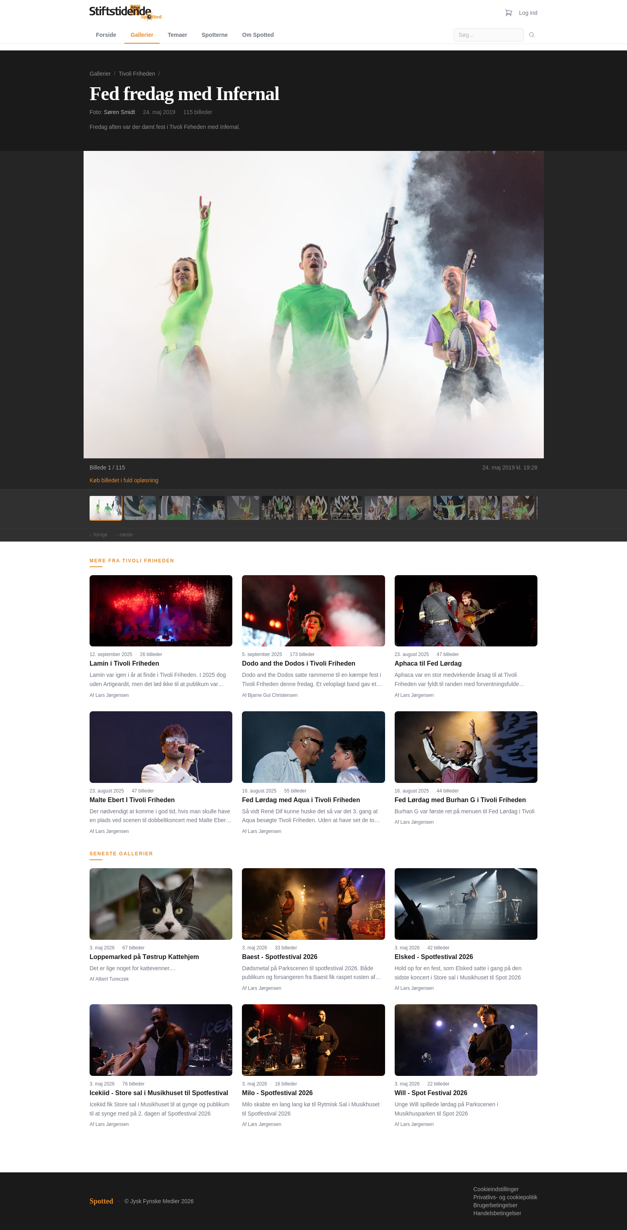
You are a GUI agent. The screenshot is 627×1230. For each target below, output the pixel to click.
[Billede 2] (140, 508)
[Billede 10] (415, 508)
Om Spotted (258, 35)
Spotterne (215, 35)
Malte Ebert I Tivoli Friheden (132, 800)
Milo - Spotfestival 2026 (277, 1093)
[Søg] (531, 34)
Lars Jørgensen (112, 695)
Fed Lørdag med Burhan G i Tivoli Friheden (460, 800)
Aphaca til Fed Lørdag (428, 663)
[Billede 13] (518, 508)
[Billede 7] (312, 508)
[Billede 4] (209, 508)
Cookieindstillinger (496, 1189)
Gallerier (142, 35)
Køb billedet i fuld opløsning (124, 480)
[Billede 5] (243, 508)
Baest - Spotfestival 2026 (279, 956)
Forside (106, 35)
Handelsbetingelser (497, 1213)
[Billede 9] (381, 508)
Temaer (177, 35)
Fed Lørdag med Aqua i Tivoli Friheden (301, 800)
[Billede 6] (278, 508)
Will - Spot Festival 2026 (431, 1093)
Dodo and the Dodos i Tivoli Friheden (298, 663)
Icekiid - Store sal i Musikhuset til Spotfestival (159, 1093)
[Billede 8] (346, 508)
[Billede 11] (449, 508)
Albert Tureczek (112, 979)
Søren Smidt (119, 112)
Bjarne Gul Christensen (273, 695)
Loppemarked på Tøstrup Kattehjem (144, 956)
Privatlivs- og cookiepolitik (505, 1197)
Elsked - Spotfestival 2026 (434, 956)
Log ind (528, 13)
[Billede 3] (174, 508)
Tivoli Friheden (137, 73)
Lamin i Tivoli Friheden (124, 663)
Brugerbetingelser (495, 1205)
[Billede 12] (484, 508)
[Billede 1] (106, 508)
